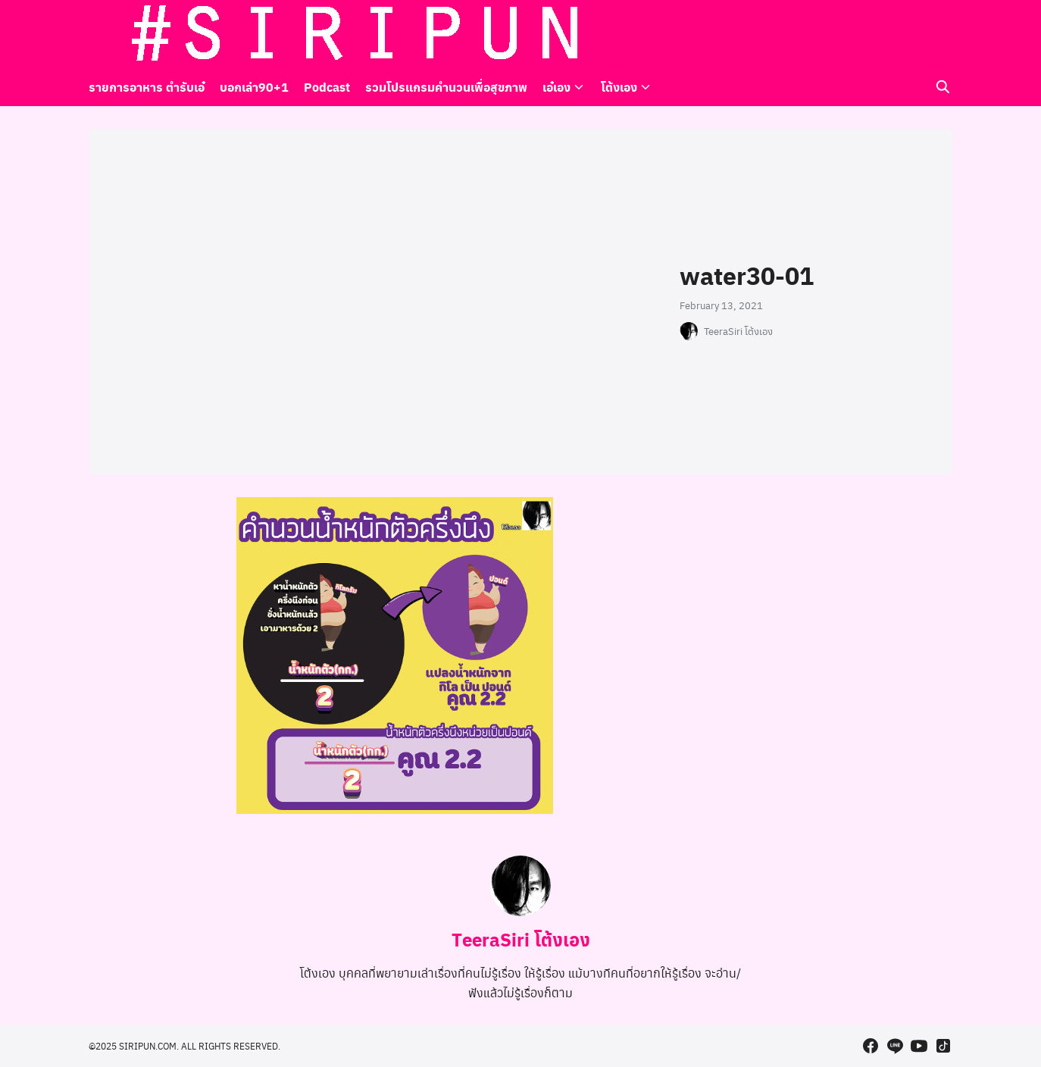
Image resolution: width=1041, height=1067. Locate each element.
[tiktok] (943, 34)
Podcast (327, 86)
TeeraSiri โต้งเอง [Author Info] (521, 939)
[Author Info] (520, 911)
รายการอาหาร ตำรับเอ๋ (147, 86)
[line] (895, 34)
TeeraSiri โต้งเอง (738, 331)
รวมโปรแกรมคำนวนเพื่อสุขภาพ (446, 86)
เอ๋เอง (556, 86)
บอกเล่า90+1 (254, 86)
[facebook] (870, 34)
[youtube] (919, 34)
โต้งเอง (619, 86)
